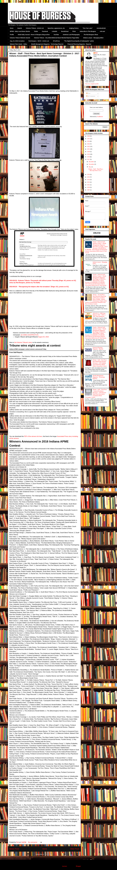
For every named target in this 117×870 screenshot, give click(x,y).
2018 (88, 157)
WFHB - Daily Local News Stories (20, 31)
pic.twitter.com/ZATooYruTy (29, 335)
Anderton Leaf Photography (71, 34)
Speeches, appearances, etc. (56, 28)
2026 (88, 136)
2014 (88, 179)
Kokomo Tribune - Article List (35, 28)
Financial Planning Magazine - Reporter (79, 44)
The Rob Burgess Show (91, 34)
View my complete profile (92, 84)
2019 (88, 154)
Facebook (45, 31)
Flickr (74, 31)
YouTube (56, 34)
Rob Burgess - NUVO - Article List (39, 41)
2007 (88, 190)
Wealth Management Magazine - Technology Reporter (47, 44)
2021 (88, 149)
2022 (88, 146)
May (90, 167)
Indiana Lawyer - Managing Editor (93, 38)
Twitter (36, 31)
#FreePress (56, 41)
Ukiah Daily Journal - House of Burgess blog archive (34, 34)
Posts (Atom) (49, 854)
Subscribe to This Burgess (88, 31)
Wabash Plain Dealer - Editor (18, 44)
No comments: (33, 842)
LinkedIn (54, 31)
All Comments (90, 96)
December (91, 161)
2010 (88, 187)
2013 (88, 182)
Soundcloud (64, 31)
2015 (88, 177)
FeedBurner (100, 116)
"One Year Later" (88, 28)
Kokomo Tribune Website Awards (20, 38)
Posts (88, 93)
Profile (12, 34)
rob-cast (102, 31)
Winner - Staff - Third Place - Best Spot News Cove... (95, 169)
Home (11, 28)
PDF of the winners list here (33, 436)
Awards (19, 28)
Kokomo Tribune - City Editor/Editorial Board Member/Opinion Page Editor (56, 38)
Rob (96, 53)
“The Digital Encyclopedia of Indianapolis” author (79, 41)
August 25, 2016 (43, 337)
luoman (64, 866)
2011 (88, 185)
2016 (88, 174)
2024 (88, 141)
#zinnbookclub (101, 28)
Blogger (78, 866)
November (91, 164)
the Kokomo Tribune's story (23, 342)
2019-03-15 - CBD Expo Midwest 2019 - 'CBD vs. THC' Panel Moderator (99, 315)
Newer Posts (14, 849)
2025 (88, 138)
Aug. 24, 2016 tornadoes (17, 41)
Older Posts (74, 849)
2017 (88, 159)
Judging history (74, 28)
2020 (88, 151)
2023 (88, 144)
